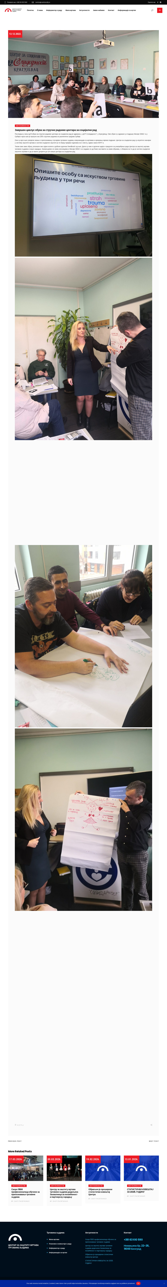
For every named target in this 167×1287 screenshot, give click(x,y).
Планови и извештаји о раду (60, 1244)
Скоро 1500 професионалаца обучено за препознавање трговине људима (25, 1193)
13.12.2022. (15, 33)
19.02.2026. (93, 1159)
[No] (164, 1283)
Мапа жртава (54, 1239)
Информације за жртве (58, 1252)
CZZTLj (20, 1125)
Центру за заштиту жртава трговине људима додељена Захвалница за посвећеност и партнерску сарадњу (64, 1193)
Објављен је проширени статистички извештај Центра (100, 1192)
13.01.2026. (131, 1159)
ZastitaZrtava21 (22, 1201)
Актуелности (22, 126)
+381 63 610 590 (133, 1239)
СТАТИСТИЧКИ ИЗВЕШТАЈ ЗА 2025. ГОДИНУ (140, 1190)
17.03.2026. (16, 1159)
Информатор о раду (57, 1248)
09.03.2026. (54, 1159)
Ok (138, 1283)
